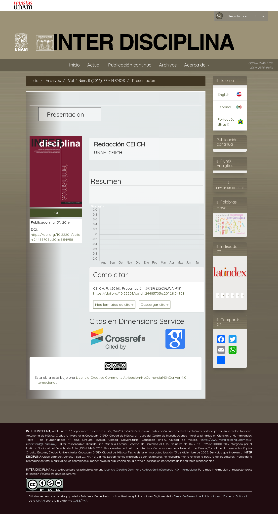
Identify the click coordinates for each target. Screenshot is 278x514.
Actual (94, 65)
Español (224, 107)
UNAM (40, 500)
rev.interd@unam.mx (41, 444)
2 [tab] (224, 296)
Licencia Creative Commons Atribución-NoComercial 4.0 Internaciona (150, 469)
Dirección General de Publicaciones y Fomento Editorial (210, 496)
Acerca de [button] (196, 65)
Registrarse (237, 16)
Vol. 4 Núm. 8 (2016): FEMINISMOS (96, 80)
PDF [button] (55, 212)
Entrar (259, 16)
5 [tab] (239, 296)
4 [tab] (234, 296)
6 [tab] (244, 296)
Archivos (168, 65)
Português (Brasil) (226, 121)
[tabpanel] (230, 271)
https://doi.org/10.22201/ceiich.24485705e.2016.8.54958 (139, 293)
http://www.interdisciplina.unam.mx (226, 440)
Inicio (74, 65)
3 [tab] (229, 296)
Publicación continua (130, 65)
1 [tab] (219, 296)
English (223, 94)
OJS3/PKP (80, 500)
